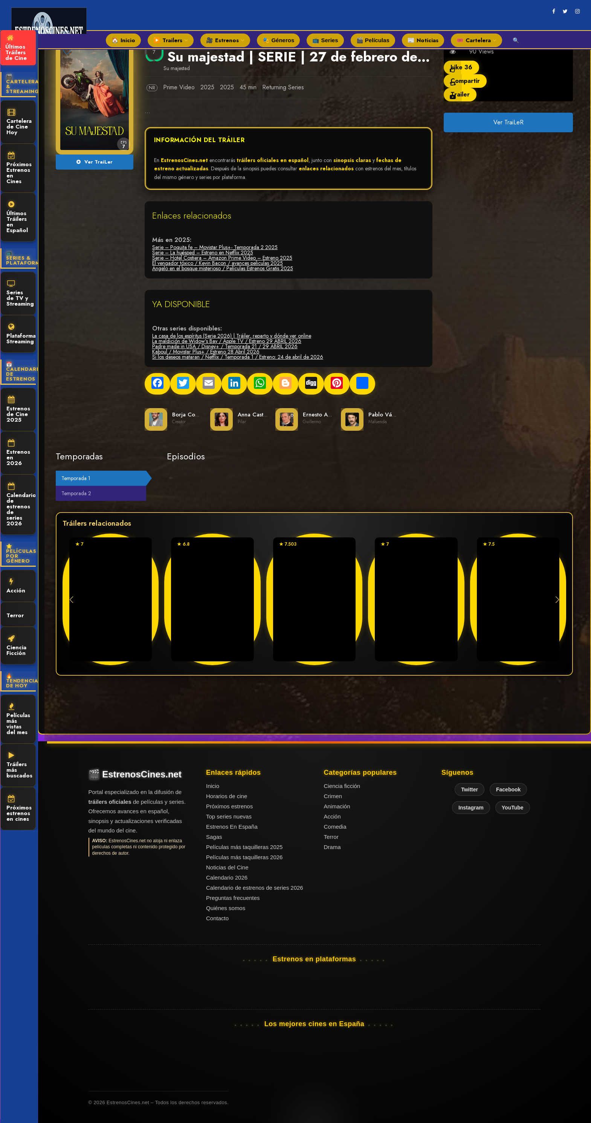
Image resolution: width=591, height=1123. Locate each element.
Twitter (469, 789)
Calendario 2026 (226, 877)
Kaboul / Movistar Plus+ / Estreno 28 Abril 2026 (206, 351)
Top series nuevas (229, 816)
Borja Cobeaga (191, 414)
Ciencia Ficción (16, 646)
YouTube (513, 808)
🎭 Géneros (278, 40)
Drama (332, 847)
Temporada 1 (75, 478)
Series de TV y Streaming (20, 294)
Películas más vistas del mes (18, 719)
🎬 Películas (372, 40)
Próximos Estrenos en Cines (19, 168)
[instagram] (577, 11)
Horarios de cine (226, 796)
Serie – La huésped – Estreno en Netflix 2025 (202, 252)
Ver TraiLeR (508, 122)
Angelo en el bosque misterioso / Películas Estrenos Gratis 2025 (222, 268)
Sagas (214, 837)
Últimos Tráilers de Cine (16, 48)
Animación (337, 806)
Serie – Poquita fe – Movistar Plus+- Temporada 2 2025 (215, 247)
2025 (207, 87)
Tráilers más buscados (19, 766)
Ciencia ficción (342, 786)
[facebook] (553, 11)
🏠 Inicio (123, 40)
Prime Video (179, 87)
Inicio (212, 786)
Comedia (335, 826)
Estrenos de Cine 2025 (18, 410)
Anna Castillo (254, 414)
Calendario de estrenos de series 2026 (21, 505)
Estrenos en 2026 (18, 453)
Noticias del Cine (227, 867)
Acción (15, 586)
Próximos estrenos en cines (19, 809)
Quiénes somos (225, 908)
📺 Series (325, 40)
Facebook (508, 789)
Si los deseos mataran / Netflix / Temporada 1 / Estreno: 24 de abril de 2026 (237, 357)
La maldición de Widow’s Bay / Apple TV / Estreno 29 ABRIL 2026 (226, 341)
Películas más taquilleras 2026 (244, 857)
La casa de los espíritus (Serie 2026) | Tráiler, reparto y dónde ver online (231, 336)
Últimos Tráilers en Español (17, 217)
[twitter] (565, 11)
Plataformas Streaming (21, 334)
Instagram (471, 808)
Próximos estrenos (229, 806)
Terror (15, 615)
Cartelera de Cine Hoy (19, 122)
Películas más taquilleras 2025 (244, 847)
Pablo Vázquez (388, 414)
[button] (557, 599)
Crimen (333, 796)
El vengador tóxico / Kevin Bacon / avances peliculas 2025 (217, 263)
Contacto (217, 918)
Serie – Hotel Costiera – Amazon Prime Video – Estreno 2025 (222, 258)
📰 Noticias (423, 40)
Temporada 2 (76, 493)
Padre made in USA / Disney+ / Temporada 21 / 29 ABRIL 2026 (225, 346)
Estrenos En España (232, 826)
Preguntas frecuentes (233, 898)
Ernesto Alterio (322, 414)
